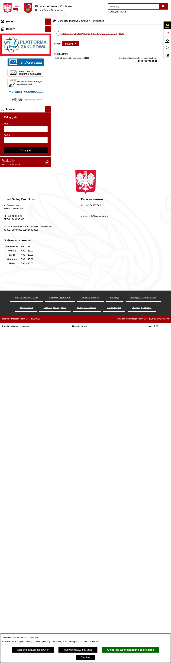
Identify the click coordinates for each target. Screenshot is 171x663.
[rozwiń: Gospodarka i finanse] (49, 209)
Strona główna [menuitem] (9, 28)
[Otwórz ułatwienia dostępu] (167, 25)
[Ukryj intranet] (48, 514)
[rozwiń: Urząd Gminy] (49, 122)
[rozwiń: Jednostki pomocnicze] (49, 130)
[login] (26, 533)
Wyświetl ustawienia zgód (78, 649)
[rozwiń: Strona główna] (49, 28)
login (6, 528)
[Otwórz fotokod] (167, 55)
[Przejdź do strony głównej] (38, 8)
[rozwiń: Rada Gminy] (49, 113)
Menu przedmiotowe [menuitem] (12, 34)
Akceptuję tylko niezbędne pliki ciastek (130, 649)
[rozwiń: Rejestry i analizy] (49, 289)
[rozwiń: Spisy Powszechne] (49, 372)
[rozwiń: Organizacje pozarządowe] (49, 138)
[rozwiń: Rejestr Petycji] (49, 234)
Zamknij (85, 657)
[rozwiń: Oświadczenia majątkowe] (49, 201)
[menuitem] (25, 42)
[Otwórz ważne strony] (167, 48)
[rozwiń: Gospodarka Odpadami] (49, 176)
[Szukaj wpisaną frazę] (163, 6)
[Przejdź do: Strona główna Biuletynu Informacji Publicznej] (54, 21)
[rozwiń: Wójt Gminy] (49, 88)
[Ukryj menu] (48, 22)
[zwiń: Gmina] (49, 42)
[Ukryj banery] (48, 434)
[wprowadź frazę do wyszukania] (133, 6)
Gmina (84, 21)
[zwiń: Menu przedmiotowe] (49, 34)
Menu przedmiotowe (68, 21)
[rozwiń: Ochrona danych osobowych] (49, 410)
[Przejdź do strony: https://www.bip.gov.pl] (167, 33)
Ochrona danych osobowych (33, 649)
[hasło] (26, 545)
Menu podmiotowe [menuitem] (11, 426)
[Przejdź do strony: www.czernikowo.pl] (167, 40)
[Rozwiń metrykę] (70, 43)
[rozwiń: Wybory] (49, 364)
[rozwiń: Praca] (49, 356)
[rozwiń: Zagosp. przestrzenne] (49, 184)
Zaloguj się (25, 555)
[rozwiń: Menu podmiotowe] (49, 426)
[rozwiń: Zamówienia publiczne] (49, 280)
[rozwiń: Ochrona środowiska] (49, 159)
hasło (7, 540)
